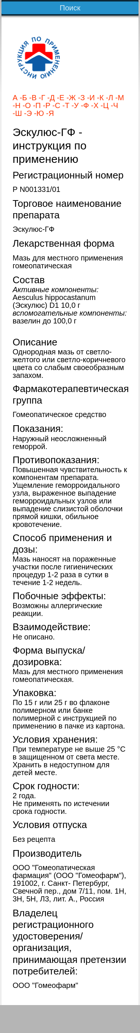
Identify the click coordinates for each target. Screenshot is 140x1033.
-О (26, 105)
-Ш (17, 113)
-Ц (104, 105)
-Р (45, 105)
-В (32, 98)
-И (90, 98)
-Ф (84, 105)
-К (99, 98)
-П (36, 105)
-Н (17, 105)
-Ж (70, 98)
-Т (64, 105)
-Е (60, 98)
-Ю (38, 113)
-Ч (113, 105)
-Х (94, 105)
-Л (108, 98)
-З (80, 98)
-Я (49, 113)
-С (55, 105)
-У (74, 105)
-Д (50, 98)
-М (118, 98)
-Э (27, 113)
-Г (41, 98)
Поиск (70, 8)
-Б (22, 98)
